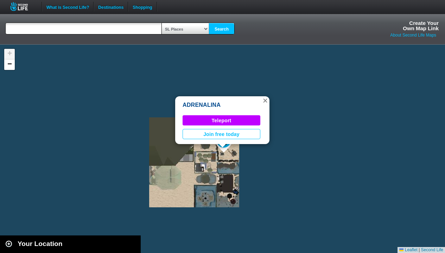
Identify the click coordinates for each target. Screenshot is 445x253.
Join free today (221, 134)
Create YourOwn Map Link (421, 25)
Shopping (142, 6)
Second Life (23, 6)
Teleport (221, 120)
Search (222, 29)
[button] (265, 100)
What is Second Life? (67, 6)
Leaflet (408, 249)
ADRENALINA (202, 105)
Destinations (110, 6)
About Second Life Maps (413, 35)
